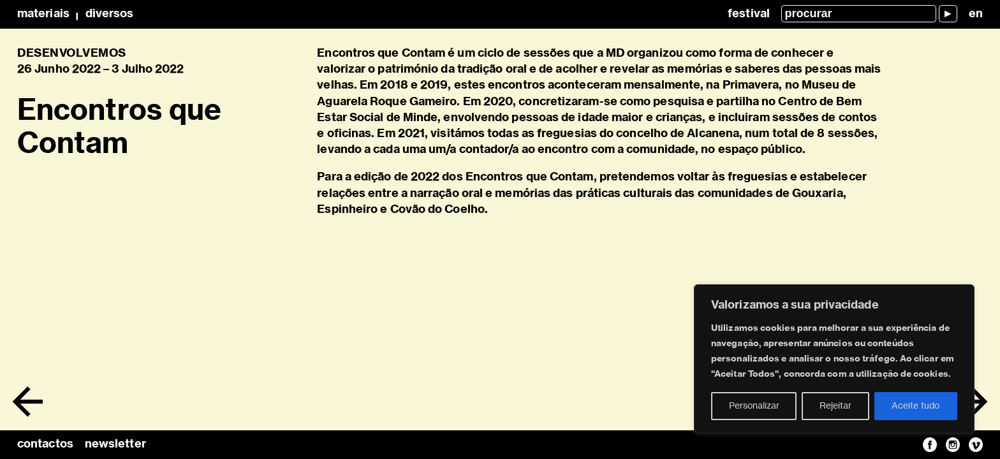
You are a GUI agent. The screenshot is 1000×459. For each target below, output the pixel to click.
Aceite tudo (915, 406)
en (976, 14)
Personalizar (754, 406)
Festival (749, 14)
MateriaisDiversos (75, 14)
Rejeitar (835, 406)
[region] (834, 358)
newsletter (115, 444)
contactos (45, 444)
